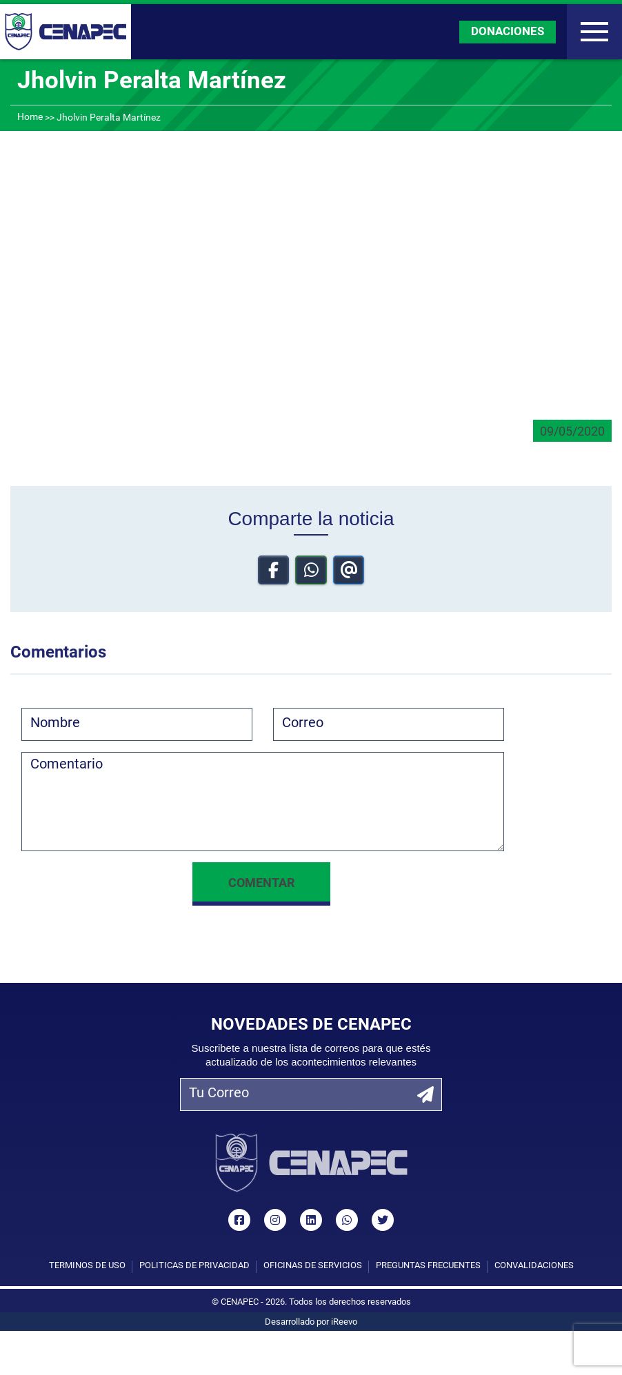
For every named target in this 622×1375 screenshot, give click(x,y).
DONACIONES (507, 32)
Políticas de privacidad (194, 1265)
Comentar (261, 883)
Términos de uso (87, 1265)
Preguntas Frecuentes (428, 1265)
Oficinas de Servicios (312, 1265)
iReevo (344, 1322)
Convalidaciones (534, 1265)
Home (30, 117)
